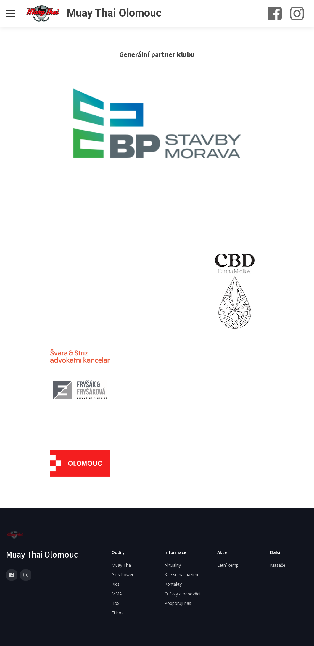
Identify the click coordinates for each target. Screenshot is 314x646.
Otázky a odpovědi (182, 594)
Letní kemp (228, 565)
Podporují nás (178, 603)
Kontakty (173, 584)
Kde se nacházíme (182, 574)
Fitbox (117, 613)
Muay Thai (122, 565)
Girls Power (122, 574)
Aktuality (173, 565)
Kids (116, 584)
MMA (117, 594)
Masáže (277, 565)
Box (115, 603)
